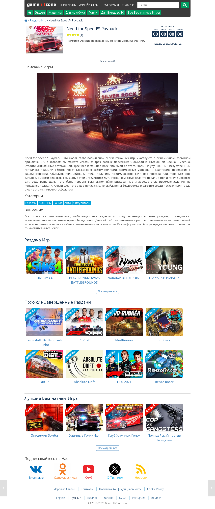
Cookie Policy (155, 489)
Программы (110, 5)
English (61, 498)
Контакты (87, 489)
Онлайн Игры (88, 5)
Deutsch (156, 498)
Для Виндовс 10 (112, 12)
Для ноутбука (75, 12)
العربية (123, 498)
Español (92, 498)
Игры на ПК (68, 5)
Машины (55, 12)
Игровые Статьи (64, 489)
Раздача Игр (38, 20)
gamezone (41, 4)
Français (108, 498)
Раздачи (128, 5)
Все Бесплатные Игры (144, 12)
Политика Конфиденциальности (120, 489)
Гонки (93, 12)
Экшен (40, 12)
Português (139, 498)
